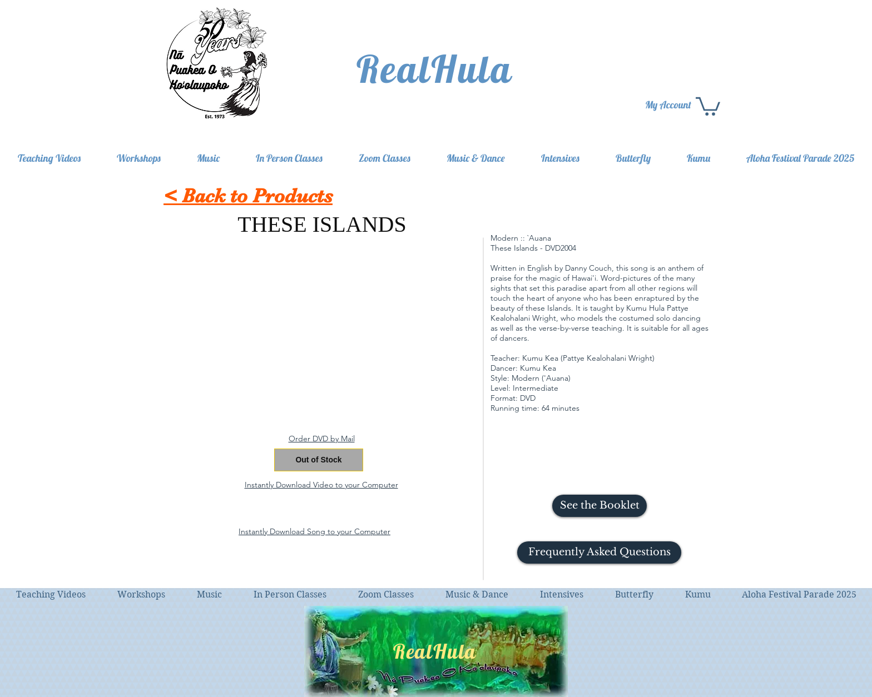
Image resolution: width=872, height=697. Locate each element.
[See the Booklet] (599, 506)
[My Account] (669, 104)
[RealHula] (435, 68)
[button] (599, 552)
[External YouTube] (321, 329)
